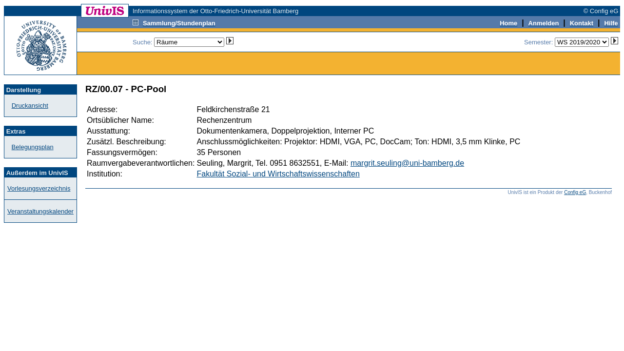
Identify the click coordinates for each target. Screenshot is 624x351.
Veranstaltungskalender (40, 211)
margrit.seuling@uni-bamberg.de (407, 163)
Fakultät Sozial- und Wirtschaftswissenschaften (277, 174)
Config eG (575, 192)
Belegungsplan (33, 147)
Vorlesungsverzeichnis (38, 188)
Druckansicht (30, 105)
